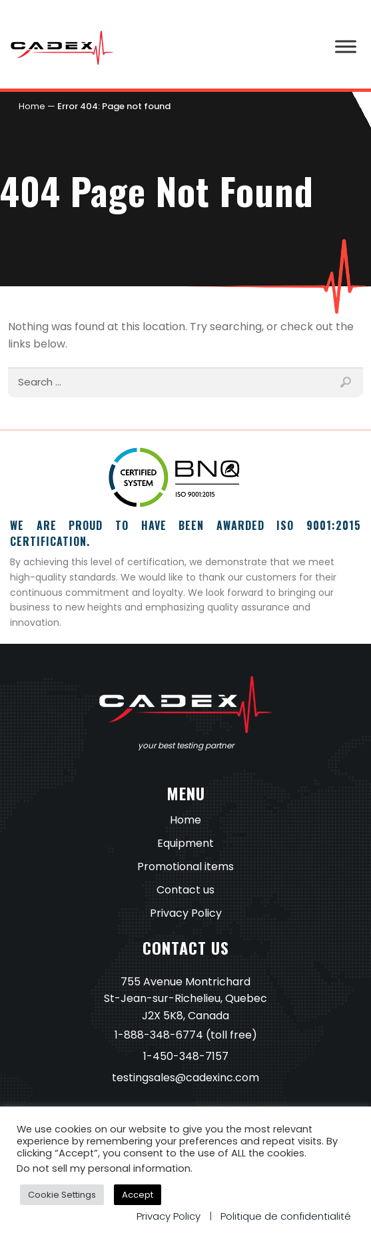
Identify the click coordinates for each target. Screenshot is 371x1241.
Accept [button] (137, 1194)
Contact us (185, 889)
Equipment (185, 843)
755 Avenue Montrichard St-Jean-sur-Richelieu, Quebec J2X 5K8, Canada (185, 999)
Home (32, 106)
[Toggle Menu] (345, 46)
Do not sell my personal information (103, 1168)
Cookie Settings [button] (62, 1194)
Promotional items (185, 866)
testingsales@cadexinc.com (185, 1077)
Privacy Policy (186, 913)
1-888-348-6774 (159, 1035)
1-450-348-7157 (185, 1056)
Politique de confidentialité (285, 1216)
